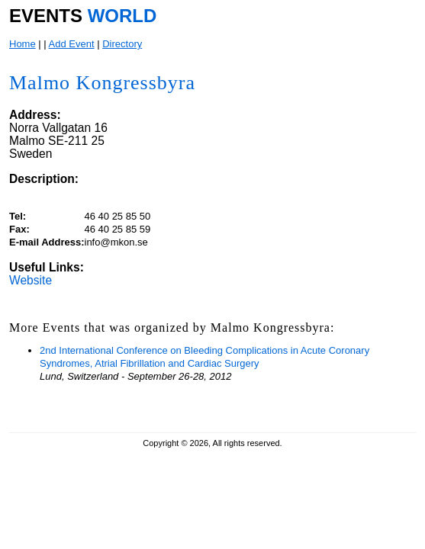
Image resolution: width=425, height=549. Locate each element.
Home (22, 44)
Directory (122, 44)
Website (30, 280)
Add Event (72, 44)
